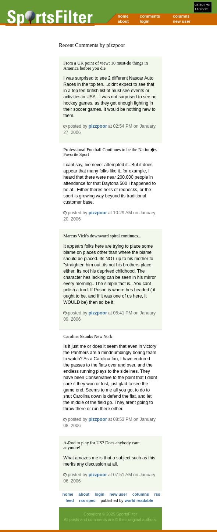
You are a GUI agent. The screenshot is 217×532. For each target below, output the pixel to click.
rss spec (87, 500)
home (123, 16)
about (123, 21)
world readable (139, 500)
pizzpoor (98, 126)
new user (182, 21)
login (144, 21)
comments (150, 16)
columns (181, 16)
